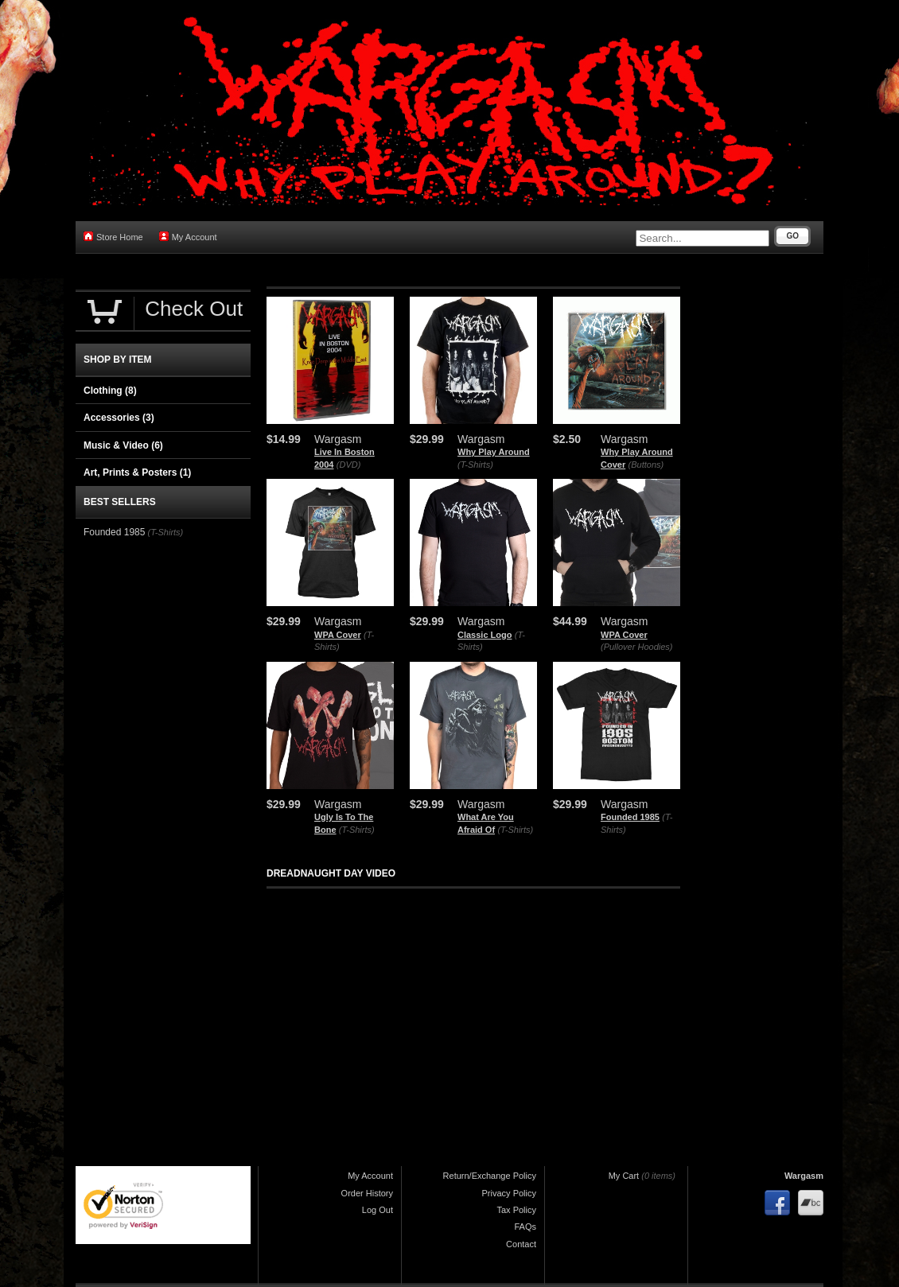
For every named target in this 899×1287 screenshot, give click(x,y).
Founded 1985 (630, 817)
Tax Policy (516, 1210)
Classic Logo (484, 635)
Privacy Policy (509, 1193)
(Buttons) (646, 464)
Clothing (110, 390)
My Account (188, 236)
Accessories (119, 417)
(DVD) (349, 464)
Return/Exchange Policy (489, 1175)
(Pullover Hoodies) (636, 646)
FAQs (525, 1226)
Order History (367, 1193)
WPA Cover (337, 635)
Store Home (113, 236)
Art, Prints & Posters (137, 472)
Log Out (377, 1210)
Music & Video (123, 445)
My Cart (624, 1175)
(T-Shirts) (475, 464)
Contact (521, 1244)
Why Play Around (493, 452)
